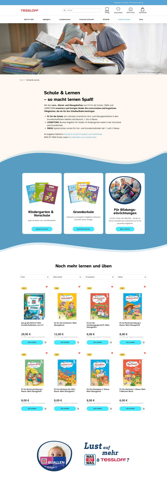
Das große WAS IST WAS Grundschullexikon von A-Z (32, 324)
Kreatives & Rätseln (86, 19)
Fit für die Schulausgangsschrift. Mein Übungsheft (98, 325)
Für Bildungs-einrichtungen (125, 211)
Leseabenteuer (64, 19)
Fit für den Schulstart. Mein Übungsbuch (65, 324)
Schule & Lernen (124, 19)
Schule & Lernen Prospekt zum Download (83, 134)
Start (22, 80)
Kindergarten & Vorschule (42, 213)
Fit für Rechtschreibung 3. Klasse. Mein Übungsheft (32, 390)
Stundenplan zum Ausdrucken (82, 137)
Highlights (46, 19)
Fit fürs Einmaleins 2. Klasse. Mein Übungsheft (98, 390)
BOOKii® (106, 19)
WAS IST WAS (29, 19)
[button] (45, 342)
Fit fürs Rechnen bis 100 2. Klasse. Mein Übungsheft (65, 390)
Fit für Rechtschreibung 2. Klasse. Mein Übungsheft (130, 324)
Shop (141, 19)
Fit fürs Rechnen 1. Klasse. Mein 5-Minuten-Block (132, 390)
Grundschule (83, 212)
